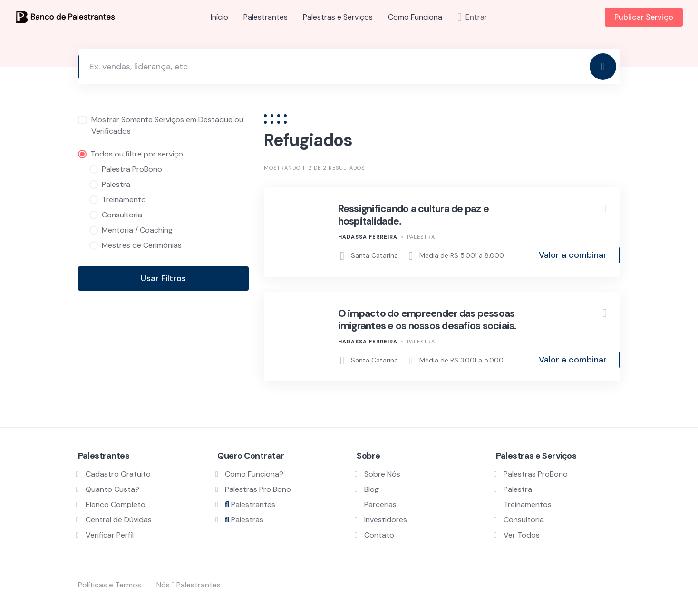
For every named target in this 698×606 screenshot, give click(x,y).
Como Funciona (415, 17)
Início (219, 17)
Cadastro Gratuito (118, 474)
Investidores (385, 520)
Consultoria (524, 520)
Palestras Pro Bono (258, 489)
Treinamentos (528, 504)
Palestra (421, 237)
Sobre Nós (382, 474)
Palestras (244, 520)
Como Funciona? (254, 474)
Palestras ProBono (536, 474)
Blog (371, 489)
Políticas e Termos (109, 585)
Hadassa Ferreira (367, 237)
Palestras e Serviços (338, 17)
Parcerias (380, 504)
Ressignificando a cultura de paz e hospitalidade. (413, 215)
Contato (379, 535)
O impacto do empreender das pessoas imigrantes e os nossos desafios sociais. (427, 319)
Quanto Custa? (112, 489)
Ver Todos (522, 535)
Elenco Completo (115, 504)
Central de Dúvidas (119, 520)
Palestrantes (265, 17)
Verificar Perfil (110, 535)
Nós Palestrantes (188, 585)
